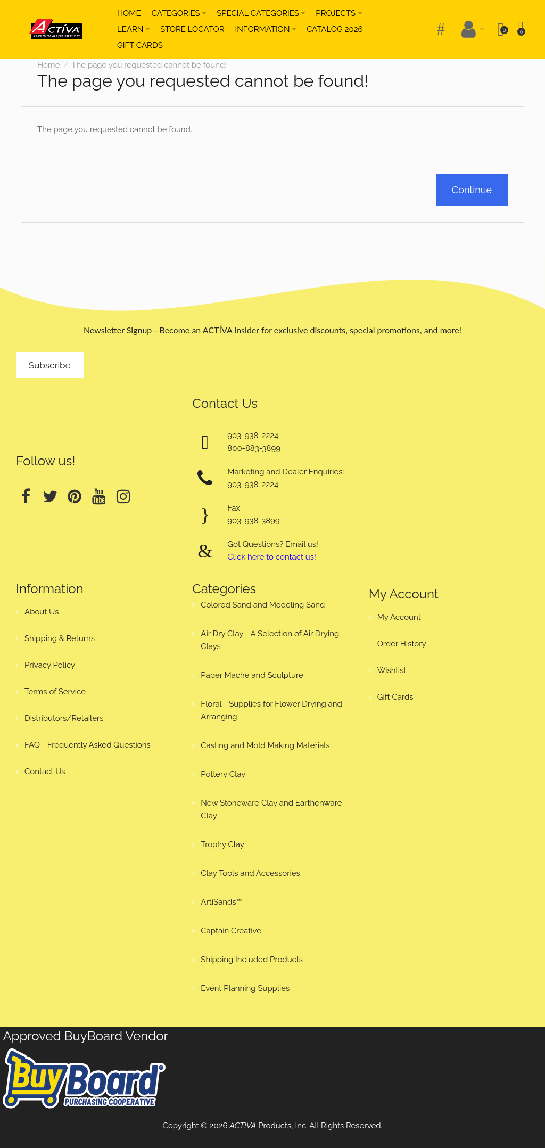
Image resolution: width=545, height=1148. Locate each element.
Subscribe (50, 365)
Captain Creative (231, 931)
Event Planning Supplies (245, 988)
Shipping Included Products (252, 959)
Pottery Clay (223, 774)
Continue (472, 189)
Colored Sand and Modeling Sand (263, 605)
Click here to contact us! (271, 557)
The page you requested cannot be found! (149, 65)
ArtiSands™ (221, 902)
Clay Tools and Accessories (250, 873)
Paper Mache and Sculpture (252, 675)
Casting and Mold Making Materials (265, 745)
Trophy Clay (222, 844)
